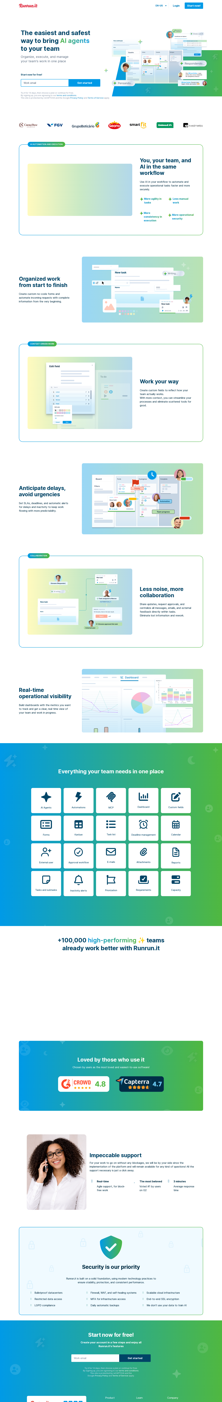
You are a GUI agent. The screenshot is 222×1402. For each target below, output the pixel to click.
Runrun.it (28, 6)
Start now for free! (31, 74)
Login (176, 5)
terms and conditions (66, 95)
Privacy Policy (76, 98)
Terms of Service (96, 98)
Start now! (194, 5)
